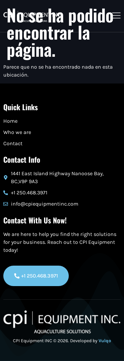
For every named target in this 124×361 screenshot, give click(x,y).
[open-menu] (115, 16)
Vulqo (105, 341)
